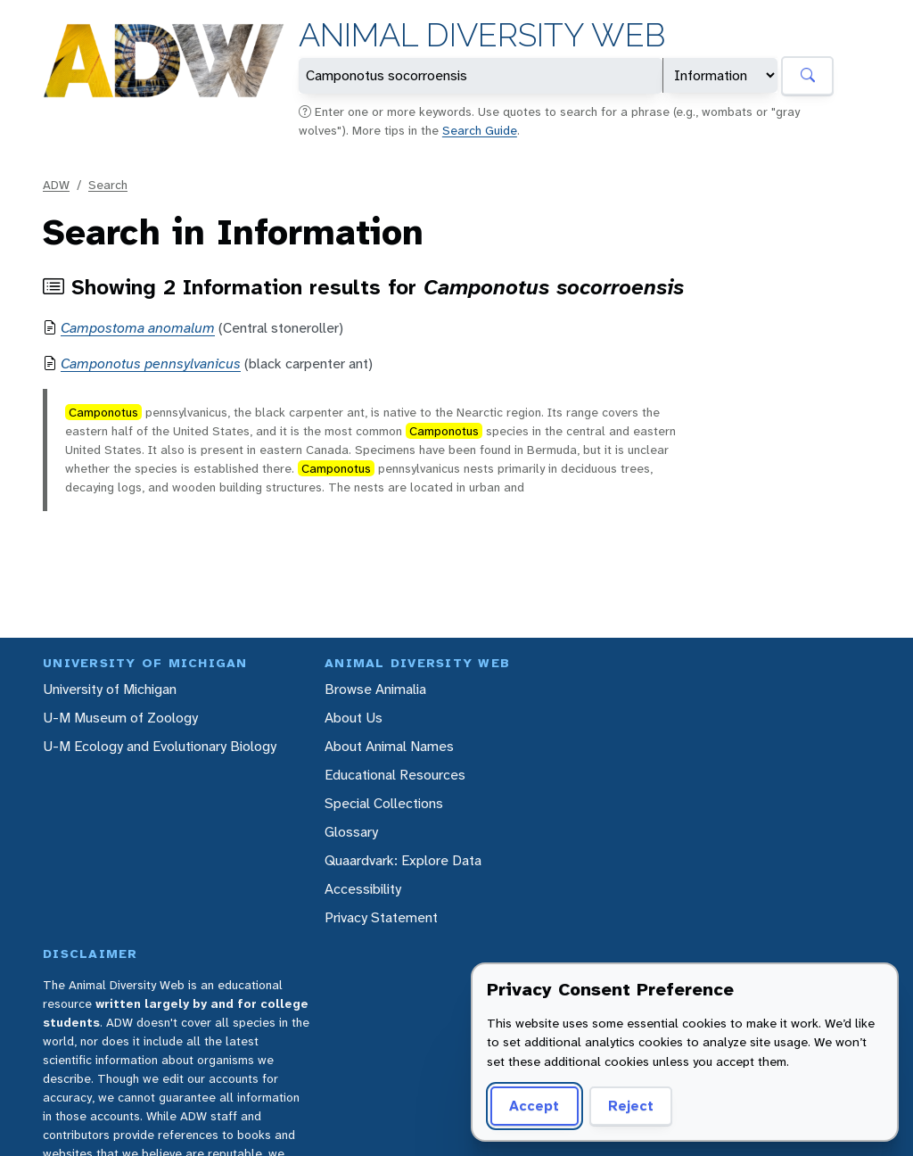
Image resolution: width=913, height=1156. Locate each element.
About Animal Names (389, 746)
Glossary (351, 831)
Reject (631, 1105)
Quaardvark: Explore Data (403, 860)
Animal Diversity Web (482, 35)
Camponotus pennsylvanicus (151, 363)
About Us (353, 717)
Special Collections (384, 803)
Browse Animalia (375, 689)
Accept (534, 1105)
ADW (56, 185)
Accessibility (363, 888)
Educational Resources (395, 774)
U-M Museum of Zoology (120, 717)
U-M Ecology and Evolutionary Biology (159, 746)
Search (107, 185)
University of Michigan (110, 689)
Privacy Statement (381, 917)
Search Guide (479, 130)
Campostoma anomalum (138, 327)
